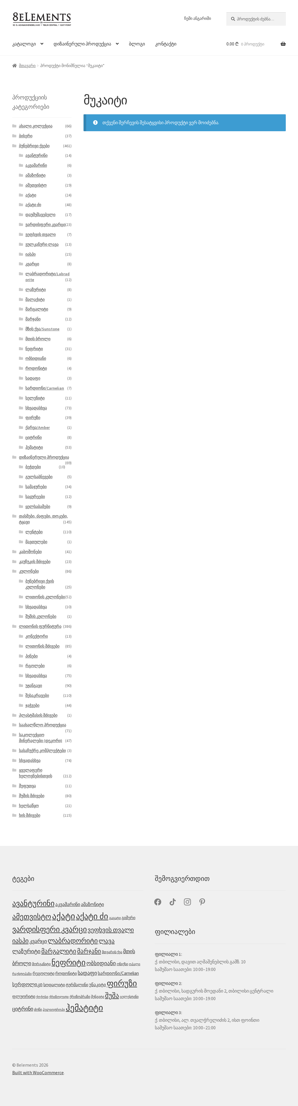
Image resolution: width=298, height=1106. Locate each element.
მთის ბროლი (37, 338)
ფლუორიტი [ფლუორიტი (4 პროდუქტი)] (23, 996)
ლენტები (33, 531)
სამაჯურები (36, 486)
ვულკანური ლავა (41, 244)
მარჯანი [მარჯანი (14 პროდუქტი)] (89, 951)
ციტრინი (33, 437)
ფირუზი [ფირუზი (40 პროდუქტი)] (122, 983)
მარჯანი (32, 319)
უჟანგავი (33, 685)
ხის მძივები (29, 815)
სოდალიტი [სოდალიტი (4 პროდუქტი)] (54, 984)
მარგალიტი (36, 309)
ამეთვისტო (36, 185)
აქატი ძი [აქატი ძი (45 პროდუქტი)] (92, 916)
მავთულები (36, 541)
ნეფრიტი (34, 348)
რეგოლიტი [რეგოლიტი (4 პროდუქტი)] (43, 973)
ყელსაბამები (37, 506)
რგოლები (35, 665)
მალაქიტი (35, 299)
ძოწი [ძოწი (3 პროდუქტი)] (38, 1009)
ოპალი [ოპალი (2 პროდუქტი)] (134, 964)
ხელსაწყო (29, 805)
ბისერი (25, 136)
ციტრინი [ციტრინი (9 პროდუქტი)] (22, 1008)
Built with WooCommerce (38, 1072)
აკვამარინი (36, 165)
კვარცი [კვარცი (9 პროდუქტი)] (38, 941)
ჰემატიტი (34, 447)
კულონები (29, 571)
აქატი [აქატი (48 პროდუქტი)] (63, 916)
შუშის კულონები (40, 616)
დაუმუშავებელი (40, 214)
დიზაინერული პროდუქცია (82, 44)
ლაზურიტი (35, 289)
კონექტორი (36, 636)
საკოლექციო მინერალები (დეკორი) (40, 737)
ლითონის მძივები (42, 646)
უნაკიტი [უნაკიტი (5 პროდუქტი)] (97, 984)
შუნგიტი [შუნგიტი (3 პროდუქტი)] (97, 996)
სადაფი (32, 378)
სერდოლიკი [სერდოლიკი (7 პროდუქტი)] (27, 984)
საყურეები (35, 496)
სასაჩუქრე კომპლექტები (42, 750)
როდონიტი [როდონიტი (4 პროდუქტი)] (66, 973)
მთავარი (27, 65)
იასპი (30, 254)
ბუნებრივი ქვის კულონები (39, 584)
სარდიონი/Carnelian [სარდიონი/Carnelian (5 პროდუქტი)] (118, 973)
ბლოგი (137, 44)
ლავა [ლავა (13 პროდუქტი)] (107, 941)
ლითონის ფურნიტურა (40, 626)
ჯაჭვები (32, 705)
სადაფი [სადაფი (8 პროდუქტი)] (87, 973)
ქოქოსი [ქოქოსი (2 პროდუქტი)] (42, 997)
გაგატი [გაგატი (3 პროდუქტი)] (115, 918)
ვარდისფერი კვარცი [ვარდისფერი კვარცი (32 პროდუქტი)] (49, 929)
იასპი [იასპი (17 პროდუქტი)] (20, 941)
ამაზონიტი (35, 175)
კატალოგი (24, 44)
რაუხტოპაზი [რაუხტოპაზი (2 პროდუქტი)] (22, 974)
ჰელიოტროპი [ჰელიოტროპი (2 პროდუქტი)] (54, 1010)
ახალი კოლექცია (35, 126)
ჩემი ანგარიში (197, 18)
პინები (31, 656)
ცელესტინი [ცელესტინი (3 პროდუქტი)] (129, 996)
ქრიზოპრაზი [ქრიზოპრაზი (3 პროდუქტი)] (80, 996)
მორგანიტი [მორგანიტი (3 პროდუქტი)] (41, 964)
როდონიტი (36, 368)
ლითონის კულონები (45, 597)
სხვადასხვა (36, 408)
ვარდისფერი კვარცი (45, 224)
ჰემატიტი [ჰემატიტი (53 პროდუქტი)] (84, 1007)
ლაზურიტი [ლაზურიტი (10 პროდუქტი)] (26, 951)
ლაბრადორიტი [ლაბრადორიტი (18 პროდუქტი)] (73, 941)
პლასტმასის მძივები (38, 715)
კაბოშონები (30, 551)
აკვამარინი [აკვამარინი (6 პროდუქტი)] (67, 904)
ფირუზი (32, 417)
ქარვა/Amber (37, 427)
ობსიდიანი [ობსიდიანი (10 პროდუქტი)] (101, 963)
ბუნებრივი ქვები (34, 145)
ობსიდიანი (35, 358)
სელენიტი (35, 398)
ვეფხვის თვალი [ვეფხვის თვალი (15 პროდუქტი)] (111, 930)
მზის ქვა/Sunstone (42, 329)
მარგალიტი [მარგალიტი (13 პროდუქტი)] (58, 951)
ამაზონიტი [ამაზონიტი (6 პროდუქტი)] (92, 904)
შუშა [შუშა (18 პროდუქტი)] (112, 995)
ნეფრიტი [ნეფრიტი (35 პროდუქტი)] (69, 962)
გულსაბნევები (38, 476)
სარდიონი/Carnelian (44, 388)
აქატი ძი (33, 204)
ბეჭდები (33, 466)
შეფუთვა (27, 785)
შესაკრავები (37, 695)
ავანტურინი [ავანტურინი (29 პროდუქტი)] (33, 903)
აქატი (30, 195)
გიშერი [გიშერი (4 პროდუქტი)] (128, 917)
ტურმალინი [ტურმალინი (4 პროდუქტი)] (77, 984)
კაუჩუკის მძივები (34, 561)
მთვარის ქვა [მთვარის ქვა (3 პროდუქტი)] (112, 952)
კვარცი (32, 264)
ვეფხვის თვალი (40, 234)
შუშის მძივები (31, 795)
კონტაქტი (165, 44)
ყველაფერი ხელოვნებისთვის (35, 773)
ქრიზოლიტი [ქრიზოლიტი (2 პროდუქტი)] (59, 997)
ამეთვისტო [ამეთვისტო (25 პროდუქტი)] (31, 916)
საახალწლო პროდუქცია (42, 725)
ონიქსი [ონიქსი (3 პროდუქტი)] (122, 964)
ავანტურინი (36, 155)
